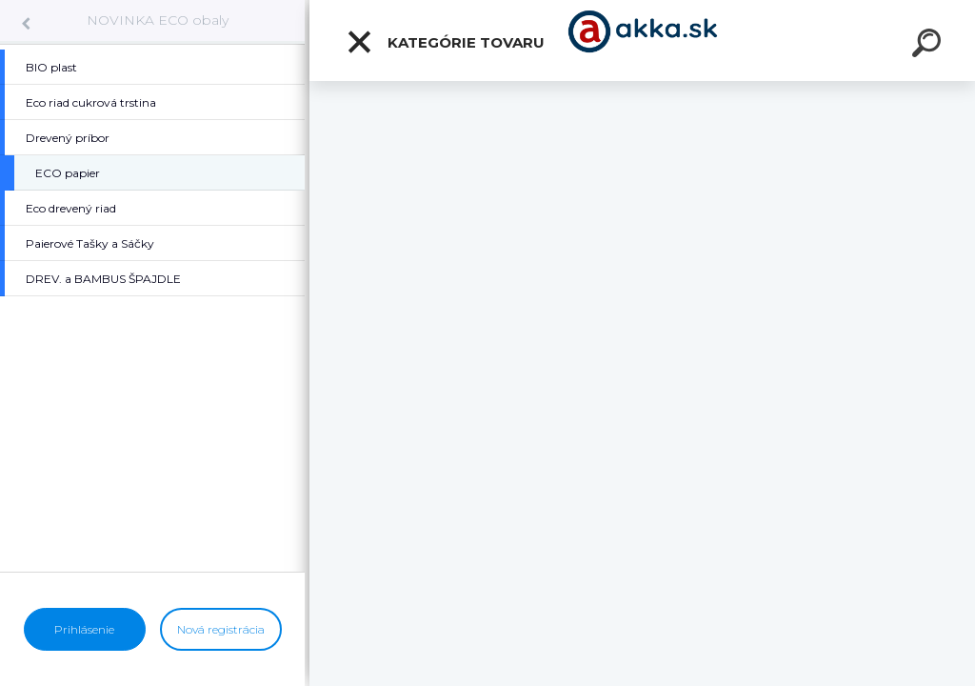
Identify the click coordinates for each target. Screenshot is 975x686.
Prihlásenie (84, 629)
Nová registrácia (221, 629)
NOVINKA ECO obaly (158, 20)
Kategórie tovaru (445, 41)
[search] (929, 46)
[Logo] (642, 40)
